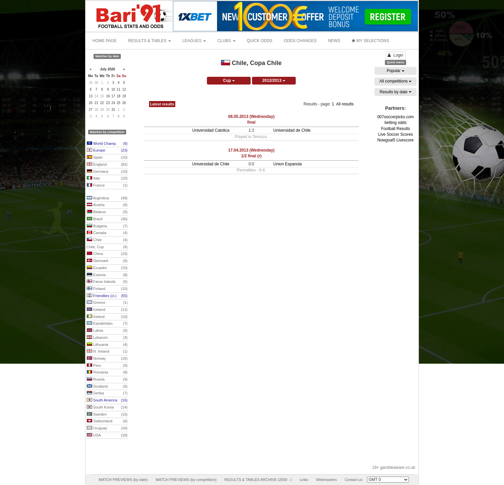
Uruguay (107, 428)
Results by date (395, 92)
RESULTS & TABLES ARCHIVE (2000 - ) (258, 480)
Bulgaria (107, 226)
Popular (395, 70)
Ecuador (107, 268)
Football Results (395, 128)
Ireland (107, 317)
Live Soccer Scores (395, 134)
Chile (107, 240)
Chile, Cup (107, 247)
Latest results (162, 104)
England (107, 164)
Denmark (107, 261)
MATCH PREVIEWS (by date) (123, 480)
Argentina (107, 198)
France (107, 185)
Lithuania (107, 345)
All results (345, 104)
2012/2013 (273, 80)
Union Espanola (287, 164)
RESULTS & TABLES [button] (149, 40)
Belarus (107, 212)
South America (107, 400)
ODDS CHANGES (300, 40)
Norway (107, 358)
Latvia (107, 330)
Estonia (107, 275)
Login (395, 55)
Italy (107, 178)
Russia (107, 379)
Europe (107, 150)
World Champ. (107, 144)
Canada (107, 233)
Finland (107, 289)
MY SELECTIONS (370, 40)
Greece (107, 302)
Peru (107, 365)
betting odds (395, 122)
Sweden (107, 414)
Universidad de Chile (292, 130)
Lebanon (107, 338)
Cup (229, 80)
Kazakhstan (107, 323)
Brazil (107, 219)
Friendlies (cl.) (107, 296)
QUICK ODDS (260, 40)
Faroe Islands (107, 282)
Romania (107, 372)
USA (107, 435)
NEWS (334, 40)
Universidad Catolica (210, 130)
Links (304, 480)
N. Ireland (107, 351)
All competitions (395, 81)
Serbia (107, 393)
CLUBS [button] (226, 40)
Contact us (354, 480)
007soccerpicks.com (395, 117)
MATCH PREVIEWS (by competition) (186, 480)
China (107, 254)
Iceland (107, 310)
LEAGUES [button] (194, 40)
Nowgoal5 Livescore (395, 140)
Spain (107, 157)
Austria (107, 205)
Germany (107, 171)
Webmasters (326, 480)
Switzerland (107, 421)
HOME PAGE (105, 40)
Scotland (107, 386)
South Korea (107, 407)
